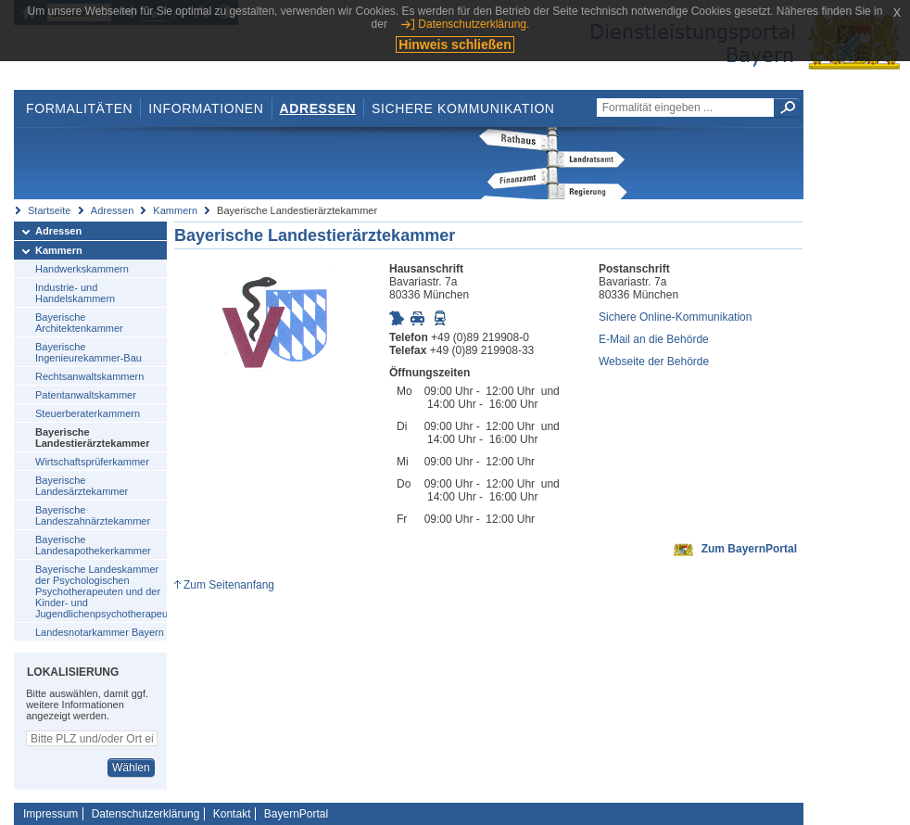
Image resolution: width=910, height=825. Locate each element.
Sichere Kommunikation (463, 108)
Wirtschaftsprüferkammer (92, 461)
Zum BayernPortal (749, 548)
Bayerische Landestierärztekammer (92, 437)
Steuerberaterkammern (87, 413)
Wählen (131, 767)
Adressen (318, 108)
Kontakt (232, 813)
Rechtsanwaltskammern (89, 376)
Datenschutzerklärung (146, 813)
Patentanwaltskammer (85, 394)
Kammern (175, 210)
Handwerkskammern (82, 268)
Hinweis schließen (454, 44)
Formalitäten (79, 108)
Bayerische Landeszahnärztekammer (92, 515)
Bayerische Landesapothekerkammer (93, 545)
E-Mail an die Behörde (654, 339)
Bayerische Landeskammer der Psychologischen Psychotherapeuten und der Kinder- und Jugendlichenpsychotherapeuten (101, 591)
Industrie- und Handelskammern (75, 293)
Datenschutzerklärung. (473, 24)
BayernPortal (296, 813)
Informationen (205, 108)
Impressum (50, 813)
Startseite (49, 210)
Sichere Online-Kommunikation (675, 317)
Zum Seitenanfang (228, 584)
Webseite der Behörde (654, 361)
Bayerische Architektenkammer (79, 322)
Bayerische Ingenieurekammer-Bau (88, 352)
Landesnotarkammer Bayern (99, 632)
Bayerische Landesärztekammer (81, 486)
